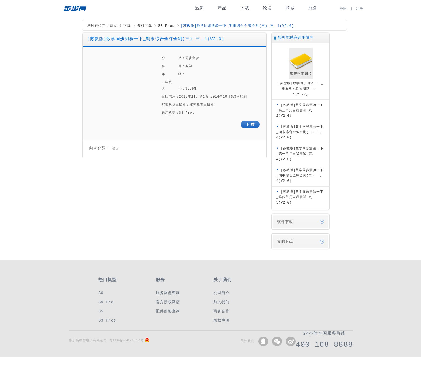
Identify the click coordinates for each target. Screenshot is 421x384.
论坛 (267, 8)
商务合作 (221, 311)
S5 (101, 311)
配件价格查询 (168, 311)
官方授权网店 (168, 302)
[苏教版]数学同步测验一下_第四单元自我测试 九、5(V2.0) (300, 197)
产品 (222, 8)
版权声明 (221, 320)
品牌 (199, 8)
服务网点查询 (168, 293)
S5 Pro (105, 302)
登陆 (343, 8)
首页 (113, 26)
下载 (244, 8)
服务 (312, 8)
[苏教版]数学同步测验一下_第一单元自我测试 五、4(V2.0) (300, 153)
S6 (101, 293)
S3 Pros (166, 26)
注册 (359, 8)
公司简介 (221, 293)
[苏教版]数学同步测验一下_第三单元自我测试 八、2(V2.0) (300, 110)
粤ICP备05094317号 (126, 340)
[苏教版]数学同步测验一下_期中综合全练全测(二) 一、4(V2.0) (300, 175)
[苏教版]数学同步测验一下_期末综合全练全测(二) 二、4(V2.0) (300, 132)
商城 (290, 8)
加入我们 (221, 302)
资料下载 (144, 26)
